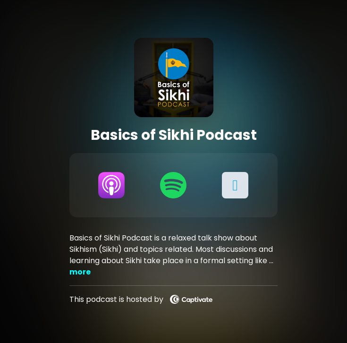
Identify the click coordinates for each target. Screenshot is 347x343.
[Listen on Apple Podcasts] (112, 185)
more (80, 271)
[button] (235, 185)
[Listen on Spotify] (173, 185)
